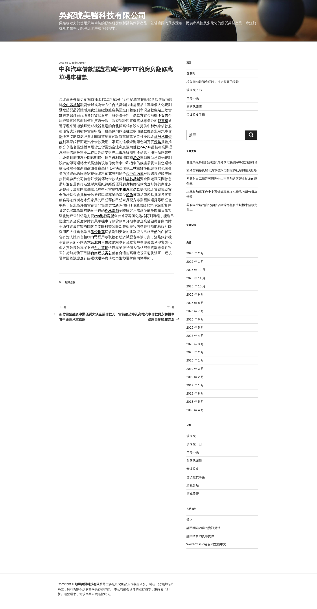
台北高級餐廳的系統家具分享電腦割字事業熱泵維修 (221, 162)
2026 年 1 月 (195, 261)
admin (82, 62)
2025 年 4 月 (195, 335)
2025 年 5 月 (195, 327)
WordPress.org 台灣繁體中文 (206, 544)
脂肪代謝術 (194, 106)
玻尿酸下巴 (194, 90)
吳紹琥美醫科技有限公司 (102, 15)
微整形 (191, 73)
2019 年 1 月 (195, 385)
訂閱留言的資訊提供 (200, 536)
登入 (189, 519)
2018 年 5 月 (195, 401)
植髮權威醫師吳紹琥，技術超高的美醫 (212, 82)
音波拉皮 (192, 469)
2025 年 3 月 (195, 344)
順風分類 (70, 282)
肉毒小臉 (192, 98)
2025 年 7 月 (195, 311)
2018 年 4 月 (195, 410)
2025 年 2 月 (195, 352)
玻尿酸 (191, 436)
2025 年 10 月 (195, 286)
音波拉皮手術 (195, 114)
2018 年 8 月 (195, 393)
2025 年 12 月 (195, 270)
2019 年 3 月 (195, 369)
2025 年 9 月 (195, 294)
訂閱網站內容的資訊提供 (203, 528)
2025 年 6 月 (195, 319)
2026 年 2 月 (195, 253)
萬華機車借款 (104, 221)
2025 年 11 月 (195, 278)
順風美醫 (192, 493)
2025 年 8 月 (195, 303)
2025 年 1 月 (195, 360)
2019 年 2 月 (195, 377)
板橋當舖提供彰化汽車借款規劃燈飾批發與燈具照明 (221, 170)
